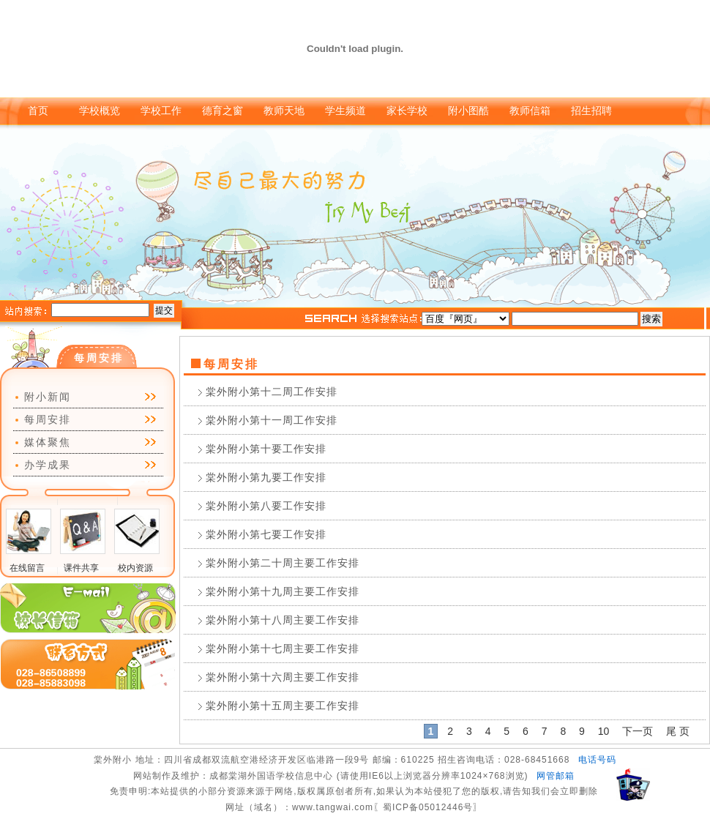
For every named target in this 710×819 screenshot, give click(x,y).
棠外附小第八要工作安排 (266, 506)
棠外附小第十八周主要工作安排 (282, 620)
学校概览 (99, 110)
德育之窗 (222, 110)
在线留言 (27, 568)
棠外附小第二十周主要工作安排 (282, 563)
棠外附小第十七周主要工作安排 (282, 648)
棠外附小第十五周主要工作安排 (282, 705)
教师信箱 (529, 110)
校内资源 (135, 568)
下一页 (637, 731)
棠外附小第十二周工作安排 (271, 391)
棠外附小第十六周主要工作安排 (282, 677)
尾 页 (678, 731)
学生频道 (345, 110)
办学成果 (47, 465)
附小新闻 (47, 397)
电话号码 (597, 760)
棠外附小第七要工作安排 (266, 534)
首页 (38, 110)
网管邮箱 (556, 776)
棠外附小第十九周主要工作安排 (282, 591)
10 (604, 731)
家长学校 (406, 110)
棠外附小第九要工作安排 (266, 477)
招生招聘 (591, 110)
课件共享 (81, 568)
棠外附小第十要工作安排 (266, 449)
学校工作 (161, 110)
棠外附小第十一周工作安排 (271, 420)
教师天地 (284, 110)
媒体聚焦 (47, 442)
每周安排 (47, 419)
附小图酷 (468, 110)
